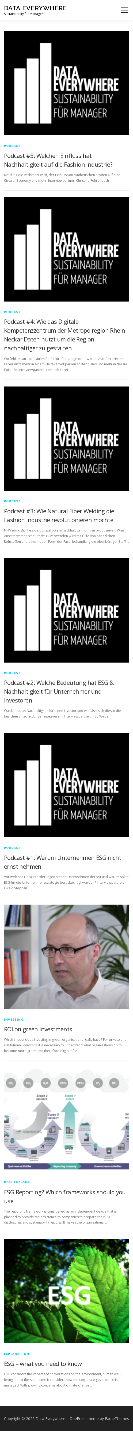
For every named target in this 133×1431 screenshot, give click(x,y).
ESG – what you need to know (43, 1363)
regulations (17, 1182)
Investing (14, 1019)
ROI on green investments (38, 1029)
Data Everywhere (35, 8)
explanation (16, 1354)
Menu (124, 10)
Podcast (12, 146)
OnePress (78, 1418)
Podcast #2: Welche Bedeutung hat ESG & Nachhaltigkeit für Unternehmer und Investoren (59, 691)
